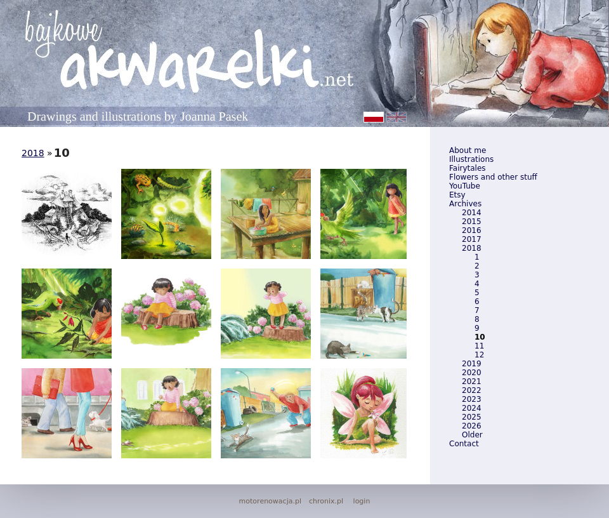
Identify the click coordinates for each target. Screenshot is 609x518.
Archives (465, 203)
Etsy (457, 194)
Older (472, 434)
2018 (471, 248)
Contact (464, 443)
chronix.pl (326, 501)
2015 (471, 221)
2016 (471, 230)
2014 (471, 212)
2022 (471, 390)
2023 (471, 399)
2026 (471, 426)
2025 (471, 417)
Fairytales (467, 168)
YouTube (464, 186)
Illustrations (471, 159)
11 (479, 346)
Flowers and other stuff (493, 177)
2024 (471, 408)
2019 (471, 363)
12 (479, 354)
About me (467, 150)
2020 (471, 372)
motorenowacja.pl (270, 501)
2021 (471, 381)
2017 (471, 239)
